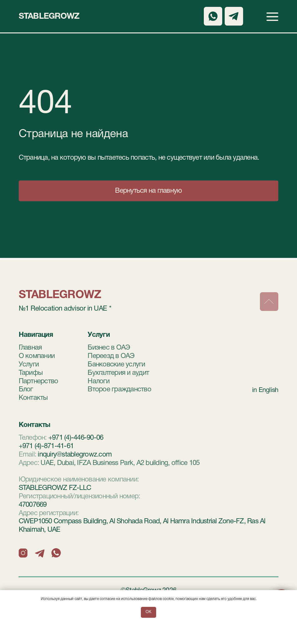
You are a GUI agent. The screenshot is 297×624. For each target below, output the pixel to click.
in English (265, 390)
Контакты (33, 398)
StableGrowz (49, 16)
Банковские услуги (116, 364)
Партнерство (38, 381)
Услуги (29, 364)
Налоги (98, 381)
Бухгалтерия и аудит (118, 373)
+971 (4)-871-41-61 (46, 446)
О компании (37, 356)
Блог (26, 389)
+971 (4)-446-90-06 (75, 438)
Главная (30, 348)
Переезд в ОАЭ (111, 356)
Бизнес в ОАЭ (109, 348)
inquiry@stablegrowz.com (75, 455)
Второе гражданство (119, 389)
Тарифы (31, 373)
